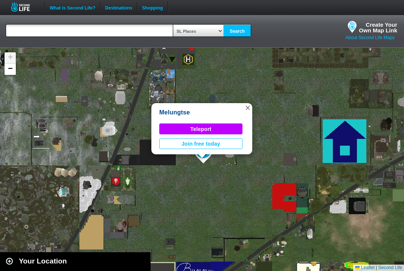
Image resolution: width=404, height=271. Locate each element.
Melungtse (174, 112)
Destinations (118, 7)
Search (237, 31)
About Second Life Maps (370, 37)
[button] (247, 107)
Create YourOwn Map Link (378, 27)
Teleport (201, 129)
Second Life (25, 7)
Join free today (200, 144)
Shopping (152, 7)
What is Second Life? (72, 7)
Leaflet (364, 267)
